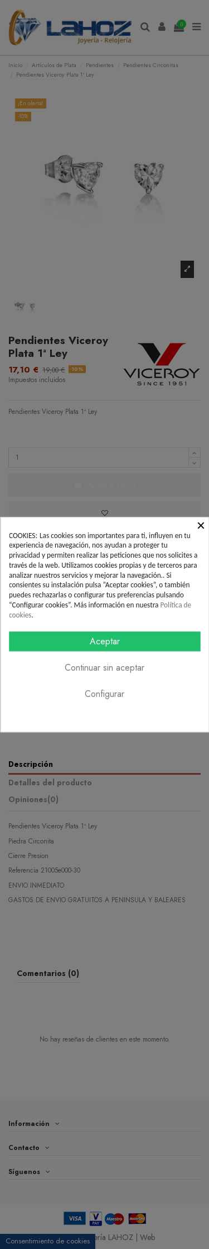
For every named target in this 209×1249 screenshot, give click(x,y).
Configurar (104, 693)
